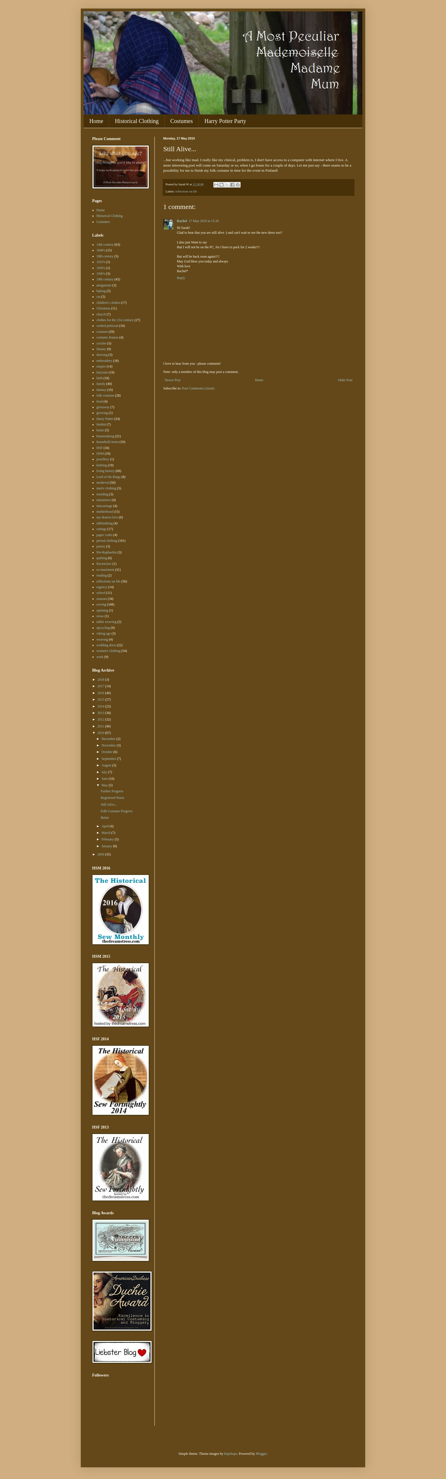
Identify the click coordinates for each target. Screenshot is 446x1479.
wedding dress (106, 645)
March (106, 833)
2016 (101, 693)
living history (105, 471)
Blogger (261, 1454)
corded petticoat (107, 326)
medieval (102, 483)
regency (101, 587)
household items (107, 442)
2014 (101, 706)
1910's (100, 262)
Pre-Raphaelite (106, 552)
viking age (103, 633)
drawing (102, 355)
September (109, 759)
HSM (100, 454)
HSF (99, 448)
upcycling (103, 628)
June (105, 779)
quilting (101, 558)
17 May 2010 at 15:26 (204, 221)
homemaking (105, 436)
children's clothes (108, 303)
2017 (101, 686)
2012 (101, 719)
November (109, 745)
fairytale (102, 372)
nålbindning (104, 523)
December (109, 739)
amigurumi (104, 285)
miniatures (103, 500)
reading (101, 575)
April (106, 826)
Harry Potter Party (225, 121)
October (107, 752)
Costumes (181, 121)
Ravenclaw (104, 564)
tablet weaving (106, 622)
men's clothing (106, 488)
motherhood (104, 512)
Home (96, 121)
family (100, 384)
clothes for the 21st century (115, 320)
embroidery (104, 361)
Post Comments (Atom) (198, 388)
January (107, 846)
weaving (102, 639)
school (100, 593)
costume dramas (107, 337)
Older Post (345, 380)
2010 (101, 733)
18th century (104, 256)
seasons (101, 599)
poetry (100, 546)
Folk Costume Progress (117, 811)
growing (102, 413)
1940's (100, 274)
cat (98, 297)
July (105, 772)
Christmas (103, 308)
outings (101, 529)
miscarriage (104, 506)
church (101, 314)
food (99, 401)
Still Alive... (109, 805)
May (105, 785)
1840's (100, 250)
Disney (101, 349)
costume (102, 332)
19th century (104, 279)
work (100, 657)
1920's (100, 268)
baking (101, 291)
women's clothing (108, 651)
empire (101, 366)
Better (105, 818)
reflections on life (186, 191)
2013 (101, 713)
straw (100, 616)
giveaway (103, 407)
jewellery (102, 459)
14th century (104, 245)
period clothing (106, 541)
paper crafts (104, 535)
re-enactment (105, 570)
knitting (101, 465)
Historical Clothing (137, 121)
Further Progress (112, 791)
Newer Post (173, 380)
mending (102, 494)
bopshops (230, 1454)
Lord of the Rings (108, 477)
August (107, 765)
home (100, 430)
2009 (101, 854)
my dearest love (107, 517)
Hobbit (101, 424)
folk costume (105, 395)
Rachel (182, 221)
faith (99, 378)
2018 (101, 680)
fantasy (101, 390)
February (108, 839)
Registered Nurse (112, 798)
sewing (101, 604)
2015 (101, 699)
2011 (101, 726)
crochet (101, 343)
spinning (102, 610)
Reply (181, 278)
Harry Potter (104, 419)
